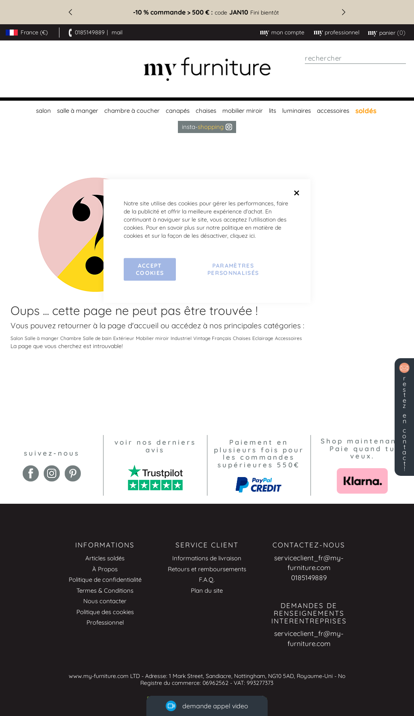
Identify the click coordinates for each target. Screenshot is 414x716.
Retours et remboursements (207, 569)
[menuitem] (42, 111)
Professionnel (105, 622)
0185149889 (90, 32)
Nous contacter (105, 601)
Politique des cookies (105, 612)
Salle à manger (42, 338)
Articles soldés (105, 558)
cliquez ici (242, 235)
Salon (17, 338)
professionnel (342, 32)
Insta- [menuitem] (207, 127)
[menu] (207, 117)
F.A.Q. (207, 579)
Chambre (70, 338)
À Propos (105, 569)
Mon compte (287, 32)
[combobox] (355, 58)
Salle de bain (97, 338)
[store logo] (207, 69)
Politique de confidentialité (105, 579)
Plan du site (207, 590)
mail (117, 32)
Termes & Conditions (104, 590)
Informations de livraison (206, 558)
